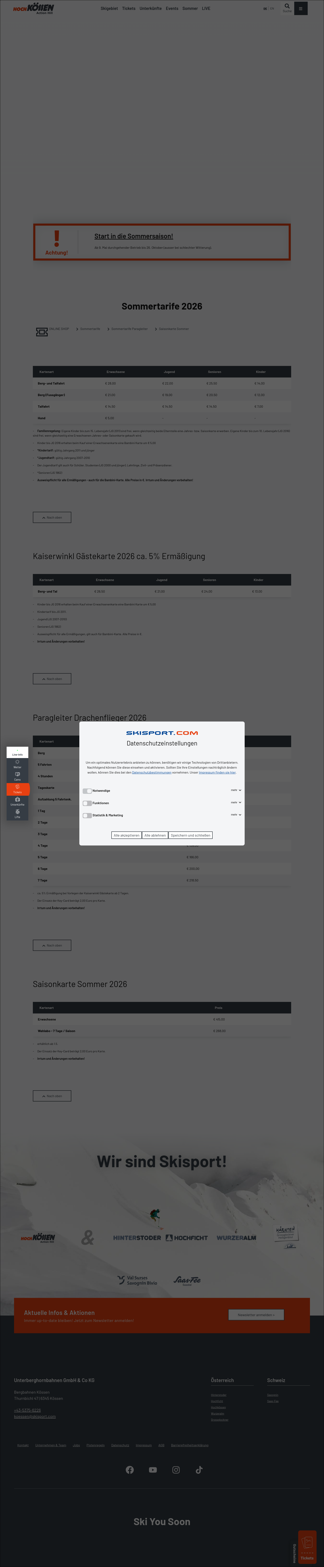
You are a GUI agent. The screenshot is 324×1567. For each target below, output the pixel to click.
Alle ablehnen (155, 835)
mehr (236, 790)
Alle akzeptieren (126, 835)
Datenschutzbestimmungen (152, 772)
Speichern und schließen (190, 835)
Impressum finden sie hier (217, 772)
